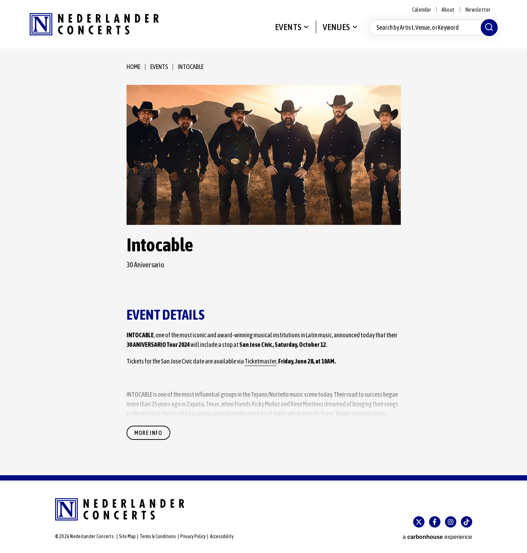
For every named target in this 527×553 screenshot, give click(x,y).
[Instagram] (450, 522)
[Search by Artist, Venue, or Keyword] (433, 27)
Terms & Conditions (158, 536)
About (448, 9)
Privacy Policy (193, 536)
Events (288, 27)
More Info (148, 433)
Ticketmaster (260, 361)
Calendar (421, 9)
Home (133, 66)
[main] (263, 261)
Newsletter (477, 9)
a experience (437, 537)
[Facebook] (434, 522)
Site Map (127, 536)
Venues (336, 27)
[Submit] (489, 27)
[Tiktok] (466, 522)
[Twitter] (418, 522)
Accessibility (222, 536)
